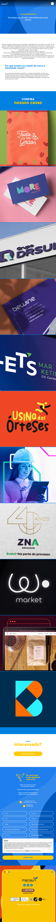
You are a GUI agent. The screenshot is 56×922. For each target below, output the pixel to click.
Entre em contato (28, 754)
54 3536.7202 (29, 806)
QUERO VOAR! (28, 857)
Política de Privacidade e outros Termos (28, 904)
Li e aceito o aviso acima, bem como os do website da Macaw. (23, 851)
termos (27, 851)
